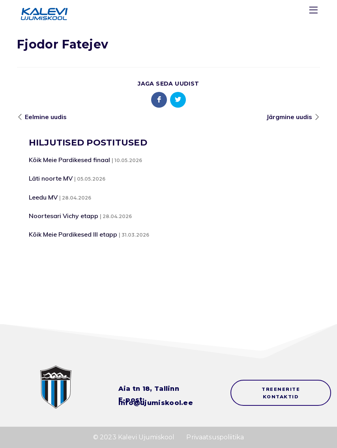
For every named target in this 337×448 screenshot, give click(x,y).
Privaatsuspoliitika (215, 437)
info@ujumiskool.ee (155, 403)
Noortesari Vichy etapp (63, 216)
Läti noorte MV (51, 178)
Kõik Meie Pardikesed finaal (69, 160)
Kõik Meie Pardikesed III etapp (73, 234)
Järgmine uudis (289, 117)
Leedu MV (43, 197)
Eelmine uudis (46, 117)
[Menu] (314, 11)
